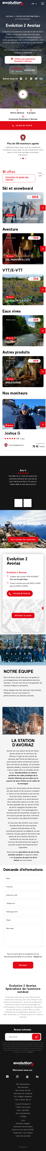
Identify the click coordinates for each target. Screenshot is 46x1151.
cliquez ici (37, 957)
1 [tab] (20, 158)
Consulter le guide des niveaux (17, 178)
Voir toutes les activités (23, 539)
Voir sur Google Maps (19, 579)
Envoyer (23, 965)
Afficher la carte (23, 615)
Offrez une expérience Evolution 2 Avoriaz (23, 59)
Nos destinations (23, 1084)
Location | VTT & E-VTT (18, 300)
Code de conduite (23, 1136)
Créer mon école (23, 1107)
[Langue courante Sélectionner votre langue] (34, 4)
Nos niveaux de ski (23, 1099)
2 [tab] (23, 158)
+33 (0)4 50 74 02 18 (19, 593)
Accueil (9, 16)
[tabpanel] (23, 144)
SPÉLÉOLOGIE (13, 382)
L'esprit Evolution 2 (23, 1104)
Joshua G (12, 433)
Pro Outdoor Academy (23, 1096)
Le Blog (23, 1116)
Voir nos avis (29, 70)
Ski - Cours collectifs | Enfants (21, 218)
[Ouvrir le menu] (42, 3)
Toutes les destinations (27, 16)
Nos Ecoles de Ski (23, 1090)
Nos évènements (23, 1113)
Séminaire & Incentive (23, 1093)
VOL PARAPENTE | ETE (17, 259)
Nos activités (23, 1087)
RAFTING (10, 341)
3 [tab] (25, 158)
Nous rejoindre (23, 1110)
